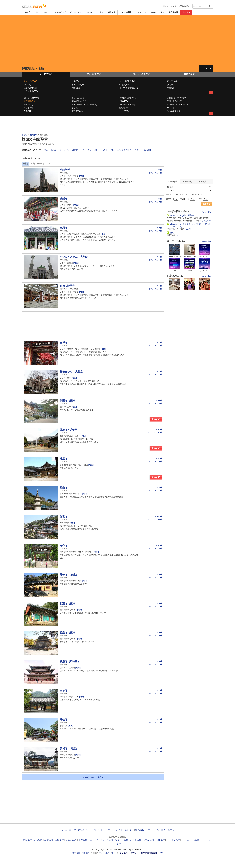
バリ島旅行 (135, 840)
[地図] (81, 176)
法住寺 (63, 719)
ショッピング (60, 12)
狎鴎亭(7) (76, 88)
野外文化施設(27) (174, 101)
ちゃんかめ (206, 221)
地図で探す (189, 74)
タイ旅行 (93, 840)
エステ (108, 853)
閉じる (208, 68)
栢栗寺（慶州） (69, 603)
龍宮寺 (63, 516)
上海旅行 (82, 840)
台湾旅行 (48, 840)
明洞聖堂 (65, 169)
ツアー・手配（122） (144, 150)
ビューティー (75, 12)
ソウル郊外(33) (173, 111)
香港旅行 (59, 840)
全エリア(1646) (30, 81)
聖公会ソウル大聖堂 (71, 371)
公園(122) (123, 101)
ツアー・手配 (125, 12)
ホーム (64, 830)
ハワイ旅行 (148, 840)
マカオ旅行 (71, 840)
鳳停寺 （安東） (69, 574)
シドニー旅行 (121, 840)
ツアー (114, 853)
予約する (155, 419)
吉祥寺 (63, 342)
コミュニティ (141, 12)
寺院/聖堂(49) (29, 101)
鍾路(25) (27, 84)
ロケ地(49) (28, 108)
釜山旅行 (37, 840)
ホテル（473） (108, 150)
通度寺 (63, 458)
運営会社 (76, 853)
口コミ (47, 163)
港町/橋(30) (124, 108)
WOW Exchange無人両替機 (182, 215)
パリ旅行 (160, 840)
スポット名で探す (141, 74)
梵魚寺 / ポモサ (68, 429)
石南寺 (63, 487)
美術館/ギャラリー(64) (177, 98)
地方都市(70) (77, 111)
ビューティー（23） (90, 150)
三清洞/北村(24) (30, 88)
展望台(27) (28, 104)
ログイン (164, 6)
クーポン (186, 12)
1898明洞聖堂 (68, 285)
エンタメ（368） (124, 150)
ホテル (89, 12)
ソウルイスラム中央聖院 (74, 256)
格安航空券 (173, 12)
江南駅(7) (171, 84)
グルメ (47, 12)
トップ (27, 12)
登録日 (40, 163)
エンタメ (99, 12)
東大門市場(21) (78, 84)
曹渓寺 (63, 198)
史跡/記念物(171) (79, 101)
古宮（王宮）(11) (79, 98)
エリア (37, 12)
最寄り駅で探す (93, 74)
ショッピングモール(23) (177, 104)
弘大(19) (170, 88)
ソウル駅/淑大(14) (127, 81)
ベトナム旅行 (106, 840)
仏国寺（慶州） (69, 400)
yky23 (188, 229)
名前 (33, 163)
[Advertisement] (117, 40)
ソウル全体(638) (31, 91)
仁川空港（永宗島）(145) (130, 88)
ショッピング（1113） (69, 150)
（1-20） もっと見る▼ (92, 777)
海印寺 (63, 545)
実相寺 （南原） (69, 748)
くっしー (180, 235)
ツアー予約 (201, 181)
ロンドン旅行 (173, 840)
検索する (206, 204)
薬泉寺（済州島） (70, 661)
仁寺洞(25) (124, 84)
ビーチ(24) (124, 111)
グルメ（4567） (50, 150)
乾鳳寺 (173, 232)
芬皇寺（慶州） (69, 632)
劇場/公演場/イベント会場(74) (84, 104)
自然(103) (28, 111)
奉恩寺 (63, 227)
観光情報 (111, 12)
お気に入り (155, 173)
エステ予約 (187, 181)
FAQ (161, 853)
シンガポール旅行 (190, 840)
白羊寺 (63, 690)
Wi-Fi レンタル (157, 12)
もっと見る (206, 212)
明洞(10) (75, 81)
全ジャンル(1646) (31, 98)
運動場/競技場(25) (127, 104)
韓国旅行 (27, 840)
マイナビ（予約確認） (180, 6)
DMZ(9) (170, 108)
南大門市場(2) (173, 81)
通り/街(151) (77, 108)
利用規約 (85, 853)
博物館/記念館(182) (127, 98)
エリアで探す (46, 74)
